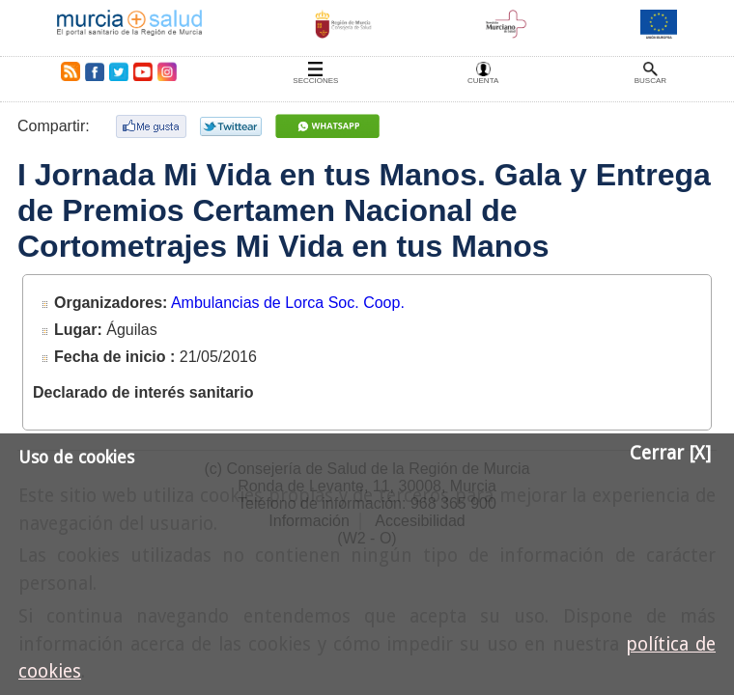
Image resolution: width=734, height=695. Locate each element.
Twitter (118, 71)
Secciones (315, 80)
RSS (66, 71)
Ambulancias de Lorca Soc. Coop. (288, 302)
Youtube (142, 71)
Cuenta (482, 80)
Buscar (650, 80)
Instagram (166, 71)
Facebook (94, 71)
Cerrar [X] (670, 453)
